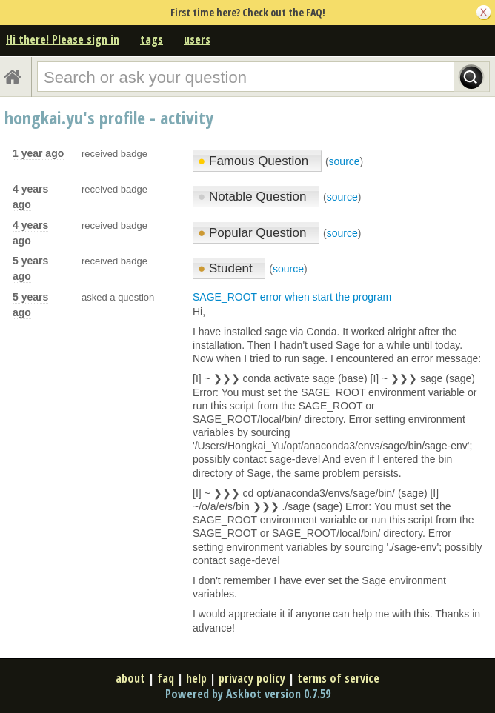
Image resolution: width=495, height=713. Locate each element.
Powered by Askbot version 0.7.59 (247, 694)
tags (151, 39)
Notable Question (254, 197)
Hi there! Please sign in (62, 39)
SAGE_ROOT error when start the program (292, 297)
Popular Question (254, 233)
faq (165, 678)
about (130, 678)
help (196, 678)
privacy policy (252, 678)
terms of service (338, 678)
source (344, 161)
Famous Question (255, 161)
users (197, 39)
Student (227, 268)
